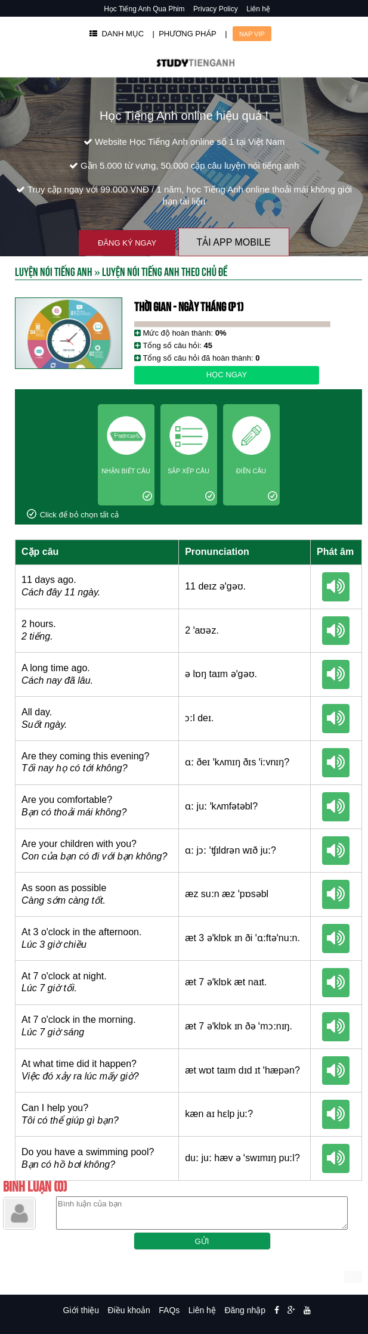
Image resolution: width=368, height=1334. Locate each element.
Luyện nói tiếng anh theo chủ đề (164, 270)
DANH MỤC (116, 33)
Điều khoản (129, 1310)
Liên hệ (258, 9)
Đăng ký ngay (127, 242)
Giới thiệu (81, 1310)
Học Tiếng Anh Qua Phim (144, 9)
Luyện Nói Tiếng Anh (53, 270)
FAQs (169, 1310)
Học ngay (226, 374)
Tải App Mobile (234, 242)
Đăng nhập (244, 1310)
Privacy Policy (215, 9)
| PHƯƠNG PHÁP (185, 33)
